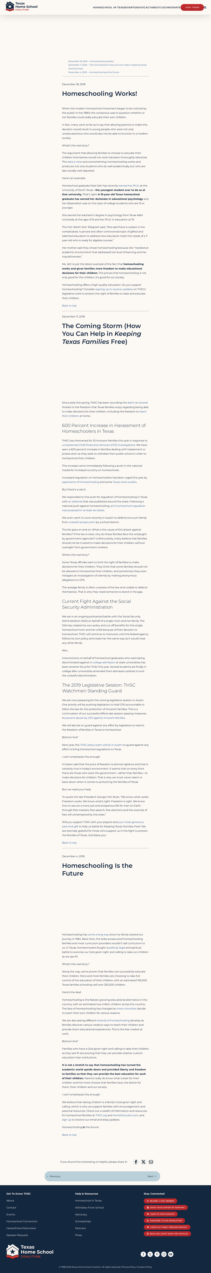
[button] (205, 7)
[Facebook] (136, 1162)
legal (122, 947)
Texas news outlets (125, 482)
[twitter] (150, 1254)
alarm (131, 402)
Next (151, 1176)
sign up (66, 1119)
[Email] (151, 1162)
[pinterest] (157, 1254)
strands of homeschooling (113, 1020)
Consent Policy (144, 1267)
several (143, 402)
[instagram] (164, 1254)
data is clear (74, 161)
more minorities (126, 1008)
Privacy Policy (129, 1267)
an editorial (75, 501)
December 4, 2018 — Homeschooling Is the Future (93, 72)
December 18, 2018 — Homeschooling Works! (91, 61)
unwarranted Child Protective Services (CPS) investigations (98, 444)
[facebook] (143, 1254)
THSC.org (101, 1115)
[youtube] (170, 1254)
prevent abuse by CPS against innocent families (95, 717)
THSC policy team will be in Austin (101, 744)
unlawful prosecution (82, 522)
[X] (143, 1162)
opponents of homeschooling (80, 482)
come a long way (98, 934)
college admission (104, 662)
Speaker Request (17, 1235)
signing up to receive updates (114, 289)
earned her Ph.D (129, 185)
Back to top (69, 305)
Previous (55, 1176)
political (113, 947)
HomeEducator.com (125, 1115)
